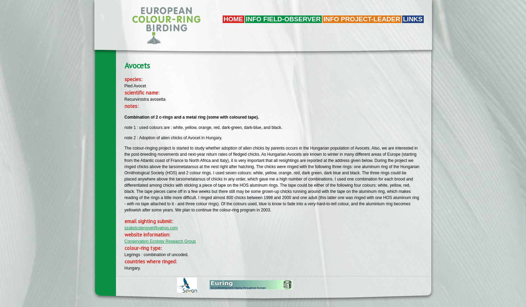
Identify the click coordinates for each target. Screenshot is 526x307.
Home (233, 19)
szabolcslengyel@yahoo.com (151, 228)
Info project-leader (362, 19)
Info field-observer (283, 19)
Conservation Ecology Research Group (160, 241)
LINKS (413, 19)
